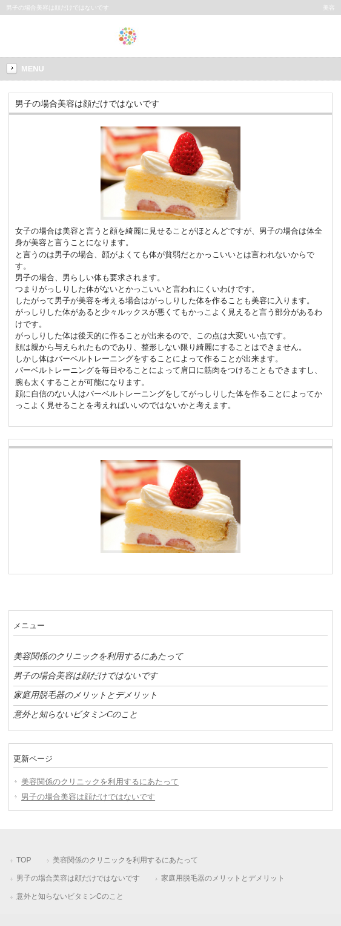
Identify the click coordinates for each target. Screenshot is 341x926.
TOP (23, 860)
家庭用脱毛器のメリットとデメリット (85, 695)
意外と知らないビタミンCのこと (75, 714)
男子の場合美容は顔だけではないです (85, 675)
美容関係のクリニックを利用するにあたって (98, 656)
